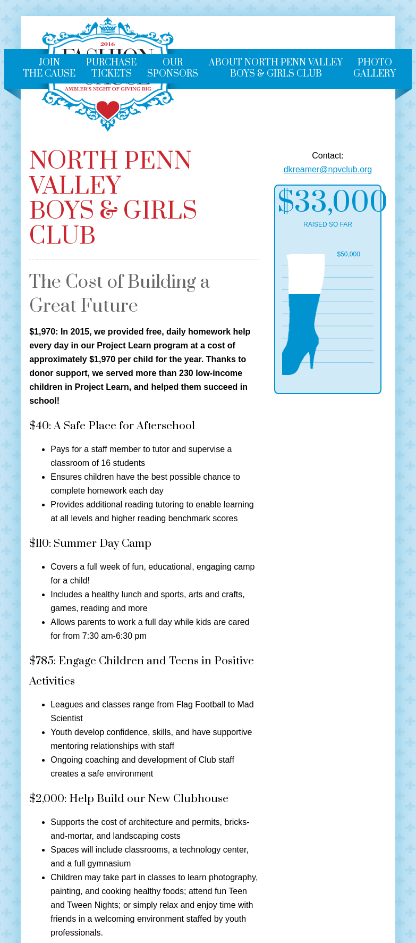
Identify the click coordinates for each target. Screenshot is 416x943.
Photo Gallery (374, 68)
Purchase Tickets (111, 68)
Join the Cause (49, 68)
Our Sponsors (172, 68)
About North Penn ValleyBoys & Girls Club (276, 68)
